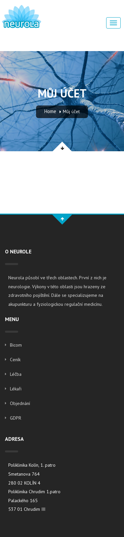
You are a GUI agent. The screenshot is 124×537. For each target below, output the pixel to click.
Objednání (20, 403)
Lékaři (15, 389)
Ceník (15, 360)
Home (50, 111)
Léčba (15, 374)
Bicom (16, 345)
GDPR (15, 418)
